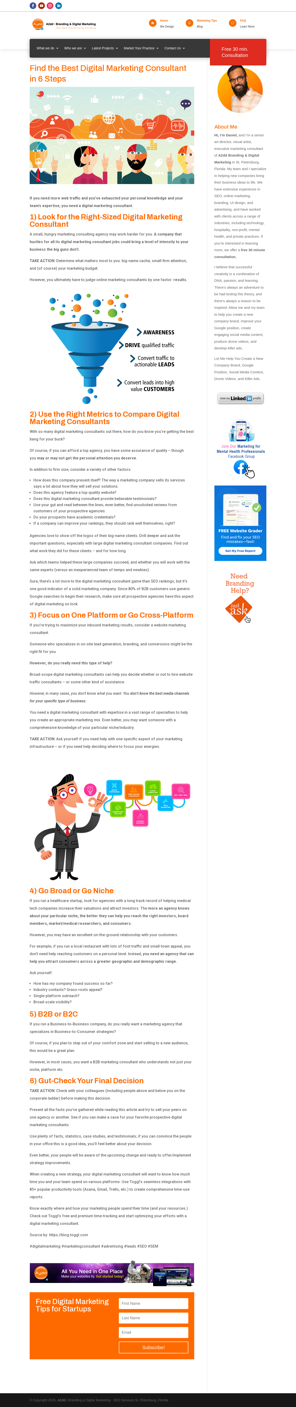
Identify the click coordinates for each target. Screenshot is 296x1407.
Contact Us (172, 48)
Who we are (73, 48)
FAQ (243, 20)
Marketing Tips (207, 20)
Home (164, 20)
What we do (45, 48)
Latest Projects (103, 48)
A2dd (62, 1400)
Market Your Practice (139, 48)
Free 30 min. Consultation (235, 52)
